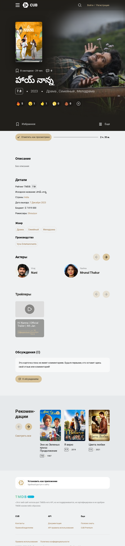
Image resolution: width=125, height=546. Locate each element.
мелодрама (86, 91)
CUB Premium (87, 528)
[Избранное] (25, 124)
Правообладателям (24, 528)
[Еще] (104, 124)
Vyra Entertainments (26, 244)
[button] (106, 257)
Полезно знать (87, 523)
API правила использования (61, 528)
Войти (90, 5)
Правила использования (26, 542)
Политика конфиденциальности (54, 542)
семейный (66, 91)
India (26, 197)
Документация (54, 523)
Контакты (19, 523)
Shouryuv (32, 213)
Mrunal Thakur (90, 272)
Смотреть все (23, 435)
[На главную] (30, 5)
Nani (34, 272)
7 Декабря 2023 (38, 202)
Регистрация (102, 5)
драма (51, 91)
